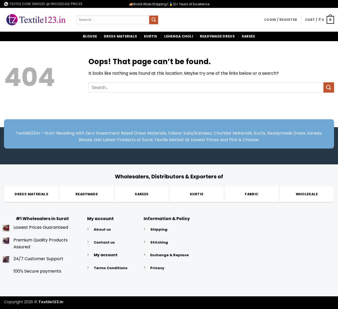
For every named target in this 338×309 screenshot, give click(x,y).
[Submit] (153, 20)
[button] (280, 20)
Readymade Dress (217, 36)
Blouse (90, 36)
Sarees (248, 36)
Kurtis (150, 36)
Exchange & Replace (169, 255)
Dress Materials (120, 36)
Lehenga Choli (178, 36)
